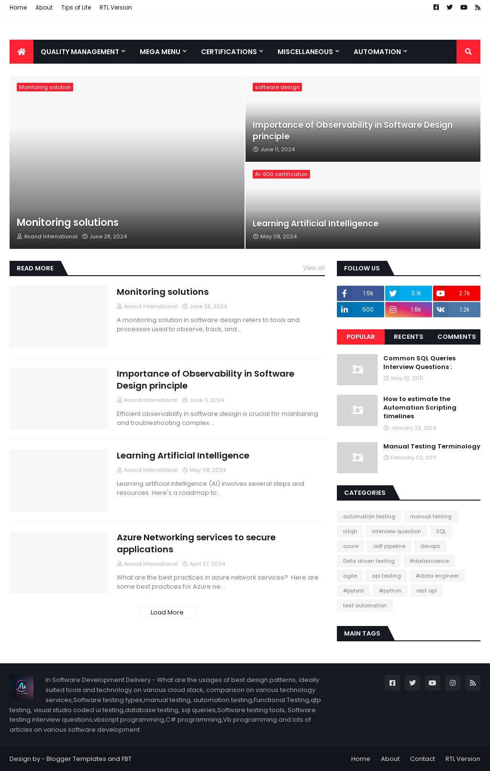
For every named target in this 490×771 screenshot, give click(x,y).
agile (350, 576)
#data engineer (437, 576)
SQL (441, 531)
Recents (408, 336)
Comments (456, 336)
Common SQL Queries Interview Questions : (419, 362)
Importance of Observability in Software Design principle (353, 131)
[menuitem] (21, 52)
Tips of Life (76, 7)
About (44, 7)
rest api (426, 590)
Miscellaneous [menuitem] (305, 51)
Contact (422, 758)
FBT (127, 758)
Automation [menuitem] (377, 51)
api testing (386, 576)
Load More (167, 612)
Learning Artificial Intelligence (316, 223)
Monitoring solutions (68, 222)
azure (350, 546)
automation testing (369, 516)
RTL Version (116, 7)
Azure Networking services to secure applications (196, 543)
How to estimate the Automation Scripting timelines (420, 408)
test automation (365, 605)
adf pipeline (389, 546)
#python (390, 590)
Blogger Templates (76, 758)
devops (430, 546)
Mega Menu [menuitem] (160, 51)
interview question (396, 531)
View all (314, 268)
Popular (360, 336)
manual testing (431, 516)
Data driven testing (369, 561)
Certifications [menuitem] (229, 51)
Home (18, 7)
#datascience (429, 561)
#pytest (353, 590)
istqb (350, 531)
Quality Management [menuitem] (80, 51)
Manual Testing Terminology (431, 446)
